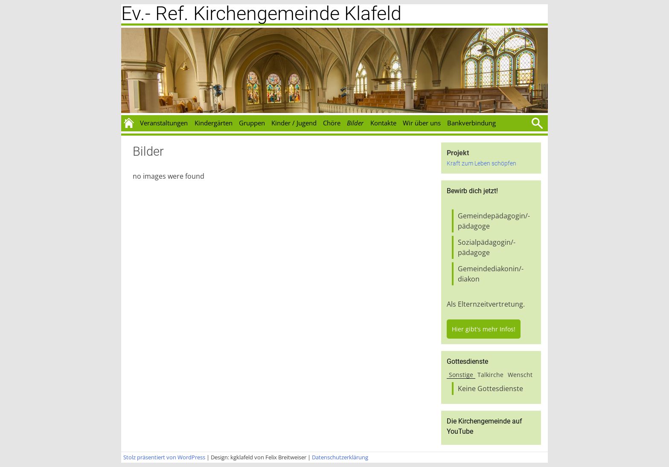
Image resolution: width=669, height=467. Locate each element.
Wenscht (520, 375)
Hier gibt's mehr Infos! (483, 329)
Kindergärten (214, 123)
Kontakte (383, 123)
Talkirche (490, 375)
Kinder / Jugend (294, 123)
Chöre (331, 123)
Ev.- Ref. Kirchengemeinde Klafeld (261, 13)
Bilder (355, 123)
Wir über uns (422, 123)
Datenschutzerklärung (340, 457)
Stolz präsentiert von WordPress (164, 457)
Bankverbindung (471, 123)
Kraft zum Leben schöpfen (481, 163)
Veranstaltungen (164, 123)
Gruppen (252, 123)
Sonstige (461, 375)
